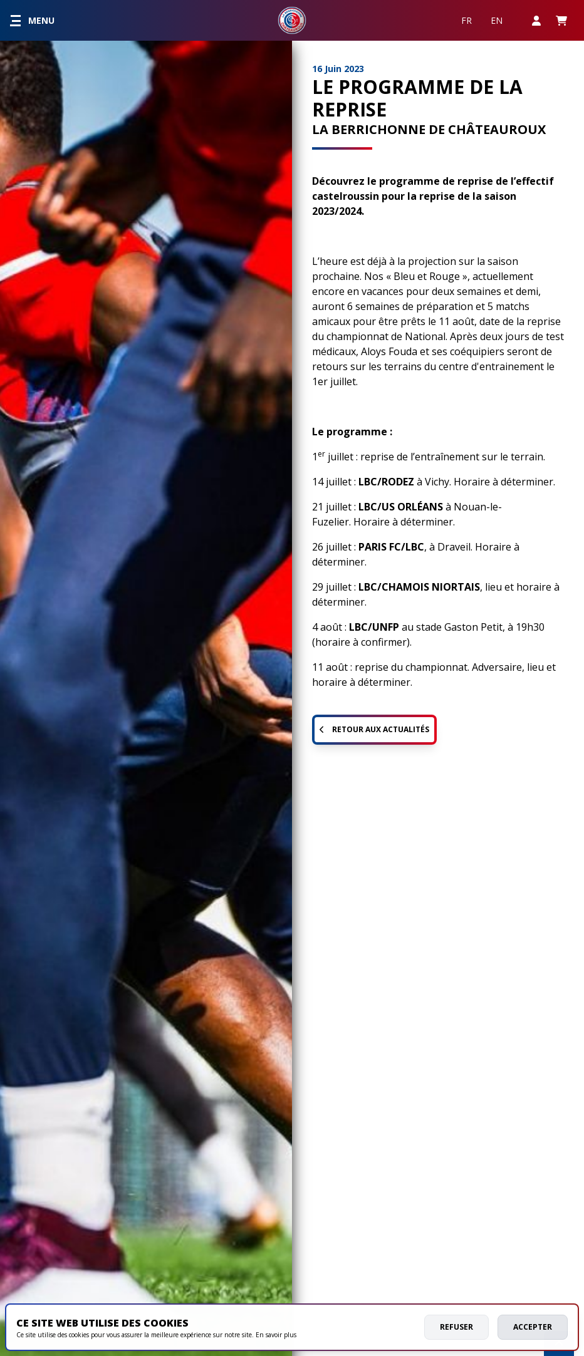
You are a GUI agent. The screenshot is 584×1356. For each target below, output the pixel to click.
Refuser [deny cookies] (456, 1327)
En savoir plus (276, 1334)
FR (466, 20)
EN (497, 20)
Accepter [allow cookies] (532, 1327)
